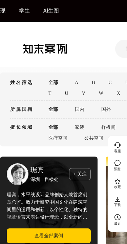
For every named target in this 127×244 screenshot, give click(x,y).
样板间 (108, 127)
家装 (79, 127)
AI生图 (51, 10)
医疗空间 (57, 138)
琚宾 (37, 170)
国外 (106, 109)
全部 (53, 82)
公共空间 (93, 138)
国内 (79, 109)
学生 (24, 10)
